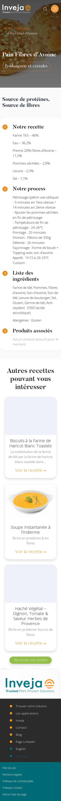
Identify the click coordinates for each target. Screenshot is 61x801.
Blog (19, 735)
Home (8, 28)
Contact (21, 727)
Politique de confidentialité (17, 781)
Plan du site (9, 768)
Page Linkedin (25, 742)
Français (22, 756)
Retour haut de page (14, 794)
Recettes (23, 28)
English (21, 749)
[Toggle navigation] (55, 8)
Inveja (20, 720)
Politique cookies (12, 788)
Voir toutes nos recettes (30, 660)
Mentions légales (12, 774)
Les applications (27, 713)
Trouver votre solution (31, 706)
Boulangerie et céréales (26, 66)
